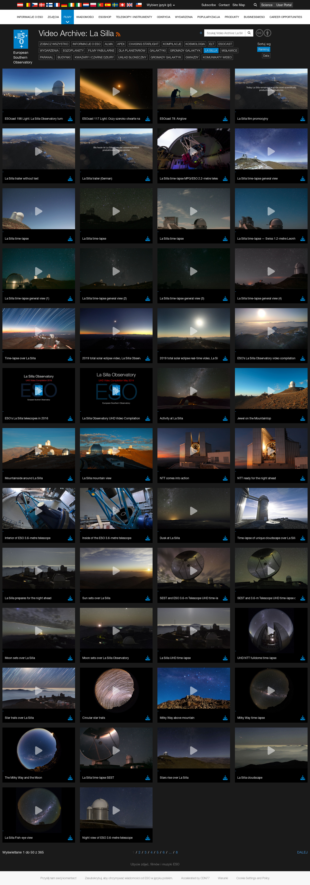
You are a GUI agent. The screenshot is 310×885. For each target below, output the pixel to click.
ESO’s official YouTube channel (114, 632)
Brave (19, 712)
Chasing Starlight (144, 44)
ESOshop (105, 17)
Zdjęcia (53, 17)
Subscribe (209, 5)
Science (266, 5)
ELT (211, 44)
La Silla (211, 50)
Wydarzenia (184, 17)
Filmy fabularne (101, 50)
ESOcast (225, 44)
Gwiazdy (192, 57)
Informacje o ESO (30, 17)
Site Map (238, 5)
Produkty (232, 17)
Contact (224, 5)
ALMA (109, 44)
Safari (18, 730)
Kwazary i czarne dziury (94, 57)
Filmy (67, 19)
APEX (120, 44)
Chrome (20, 716)
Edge (18, 721)
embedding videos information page (278, 637)
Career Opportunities (286, 17)
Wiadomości (85, 17)
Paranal (46, 57)
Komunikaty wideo (217, 57)
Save (15, 801)
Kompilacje (172, 44)
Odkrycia (163, 17)
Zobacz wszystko (54, 44)
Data (266, 55)
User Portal (284, 5)
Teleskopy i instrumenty (134, 17)
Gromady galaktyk (185, 50)
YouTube (10, 632)
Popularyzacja (208, 17)
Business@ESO (254, 17)
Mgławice (229, 50)
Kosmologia (195, 44)
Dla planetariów (132, 50)
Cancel (39, 801)
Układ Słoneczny (132, 57)
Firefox (19, 726)
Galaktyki (158, 50)
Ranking (263, 49)
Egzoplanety (73, 50)
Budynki (64, 57)
